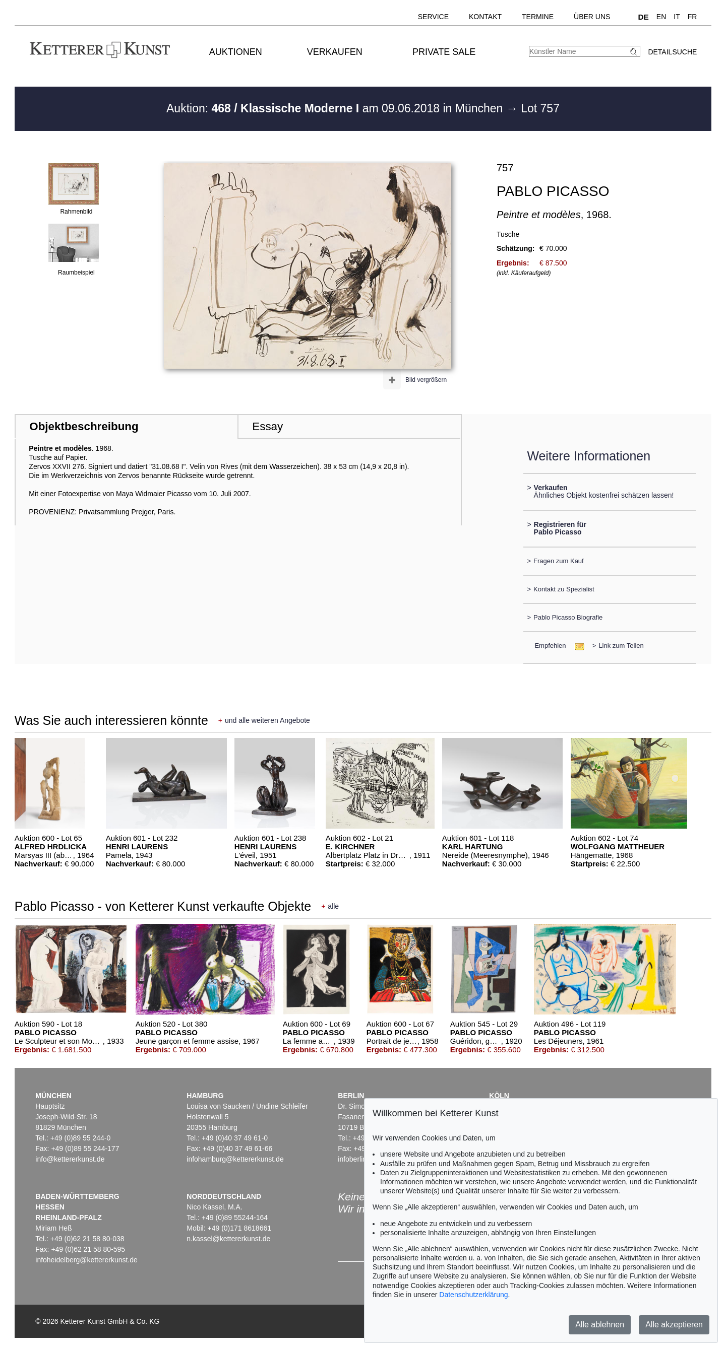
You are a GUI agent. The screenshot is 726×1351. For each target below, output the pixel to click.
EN (661, 17)
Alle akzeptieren (674, 1324)
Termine (538, 17)
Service (433, 17)
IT (677, 17)
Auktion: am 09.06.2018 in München (336, 108)
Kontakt (485, 17)
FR (692, 17)
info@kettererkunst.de (69, 1159)
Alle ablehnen (599, 1324)
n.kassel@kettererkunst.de (228, 1239)
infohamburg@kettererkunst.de (235, 1159)
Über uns (592, 17)
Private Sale (443, 52)
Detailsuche (672, 52)
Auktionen (235, 52)
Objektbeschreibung (83, 426)
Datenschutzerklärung (473, 1295)
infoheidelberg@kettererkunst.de (86, 1260)
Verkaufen (334, 52)
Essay (267, 426)
